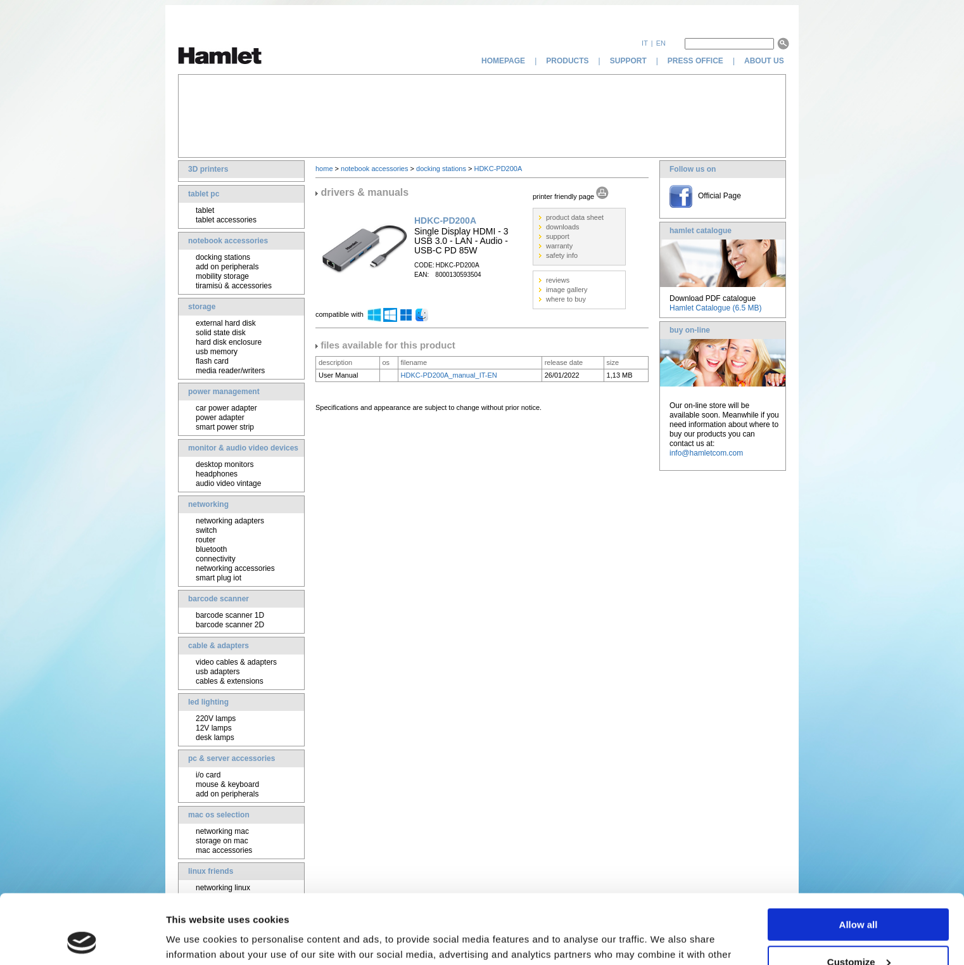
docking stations (223, 257)
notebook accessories (228, 240)
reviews (557, 280)
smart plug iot (218, 577)
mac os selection (219, 814)
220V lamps (216, 718)
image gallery (566, 289)
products (567, 60)
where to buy (566, 299)
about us (765, 60)
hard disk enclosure (229, 342)
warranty (559, 246)
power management (224, 391)
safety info (562, 255)
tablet (205, 210)
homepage (503, 60)
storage (201, 306)
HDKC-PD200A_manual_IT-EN (449, 375)
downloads (563, 227)
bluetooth (211, 549)
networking (208, 504)
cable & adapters (218, 645)
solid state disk (221, 332)
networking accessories (235, 568)
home (324, 168)
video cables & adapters (236, 662)
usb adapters (217, 671)
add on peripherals (227, 266)
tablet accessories (226, 219)
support (628, 60)
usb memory (217, 351)
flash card (212, 361)
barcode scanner (218, 598)
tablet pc (203, 193)
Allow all (858, 859)
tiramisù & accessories (234, 285)
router (205, 539)
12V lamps (214, 728)
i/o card (208, 774)
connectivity (216, 558)
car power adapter (226, 408)
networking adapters (230, 520)
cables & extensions (229, 681)
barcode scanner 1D (230, 615)
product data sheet (575, 217)
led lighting (208, 702)
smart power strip (225, 427)
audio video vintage (228, 483)
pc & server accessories (231, 758)
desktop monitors (224, 464)
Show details (195, 939)
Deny (858, 933)
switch (206, 530)
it (645, 43)
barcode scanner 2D (230, 624)
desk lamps (215, 737)
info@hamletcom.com (706, 453)
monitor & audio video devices (243, 448)
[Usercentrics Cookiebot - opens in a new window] (82, 940)
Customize (859, 897)
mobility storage (222, 276)
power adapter (220, 417)
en (661, 43)
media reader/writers (230, 370)
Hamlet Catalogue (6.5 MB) (715, 308)
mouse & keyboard (227, 784)
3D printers (208, 169)
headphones (217, 474)
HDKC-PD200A (498, 168)
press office (695, 60)
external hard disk (226, 323)
